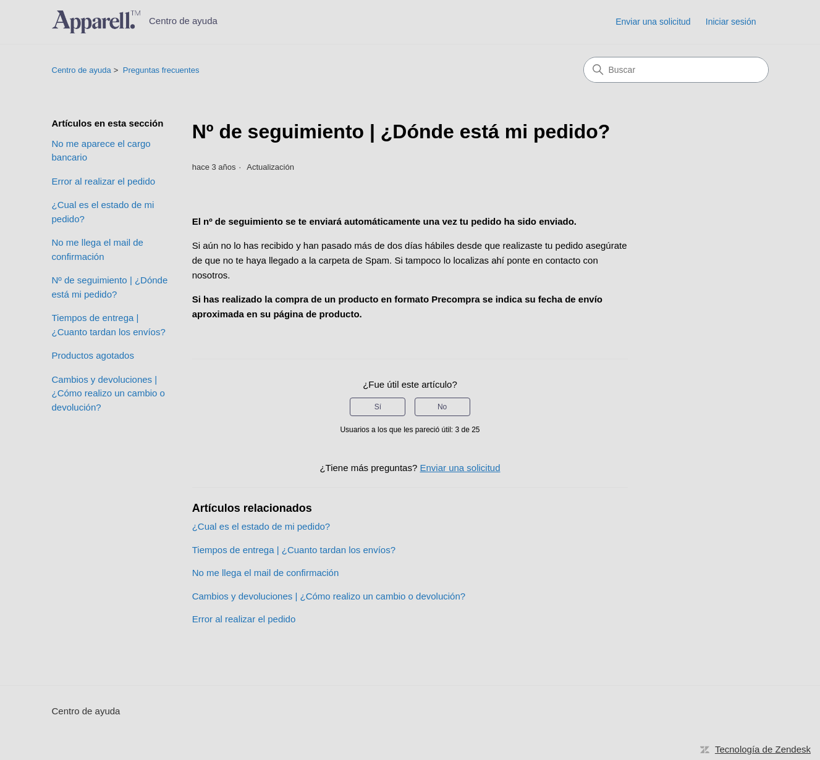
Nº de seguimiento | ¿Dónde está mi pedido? (110, 287)
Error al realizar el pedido (104, 181)
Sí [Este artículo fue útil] (377, 407)
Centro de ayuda (81, 70)
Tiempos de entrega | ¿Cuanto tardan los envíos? (109, 324)
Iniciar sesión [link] (731, 22)
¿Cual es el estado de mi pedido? (103, 211)
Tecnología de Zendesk (763, 749)
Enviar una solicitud (652, 22)
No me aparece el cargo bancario (101, 150)
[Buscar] (676, 69)
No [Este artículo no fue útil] (442, 407)
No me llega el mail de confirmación (97, 249)
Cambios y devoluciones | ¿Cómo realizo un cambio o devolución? (108, 393)
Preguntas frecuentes (161, 70)
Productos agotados (93, 355)
